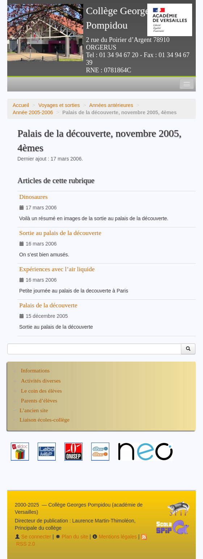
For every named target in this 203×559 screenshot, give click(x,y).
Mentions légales (114, 536)
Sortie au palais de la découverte (60, 232)
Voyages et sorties (59, 105)
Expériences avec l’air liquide (56, 269)
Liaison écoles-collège (44, 420)
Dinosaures (33, 196)
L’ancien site (34, 410)
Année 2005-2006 (33, 112)
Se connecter (33, 536)
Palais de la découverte (48, 305)
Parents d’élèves (39, 400)
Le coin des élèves (41, 391)
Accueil (21, 105)
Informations (35, 370)
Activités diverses (41, 380)
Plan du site (71, 536)
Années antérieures (111, 105)
